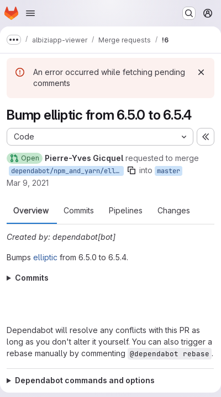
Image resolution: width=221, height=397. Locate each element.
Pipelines (126, 210)
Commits (79, 210)
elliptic (45, 257)
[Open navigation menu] (30, 13)
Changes (173, 210)
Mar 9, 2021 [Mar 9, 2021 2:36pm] (28, 182)
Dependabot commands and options (85, 380)
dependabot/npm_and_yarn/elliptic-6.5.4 (67, 171)
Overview (31, 210)
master (168, 171)
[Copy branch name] (131, 170)
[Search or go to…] (189, 13)
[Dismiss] (201, 72)
